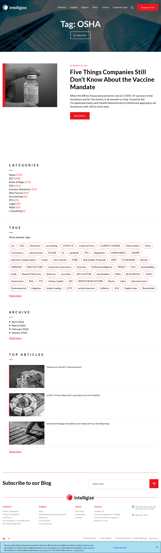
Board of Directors (31, 274)
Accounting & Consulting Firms (16, 520)
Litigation (36, 288)
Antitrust (51, 274)
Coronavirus (17, 252)
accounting (51, 245)
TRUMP (135, 252)
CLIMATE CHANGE (110, 245)
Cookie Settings (139, 538)
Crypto (44, 259)
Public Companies (11, 511)
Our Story (79, 511)
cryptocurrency (87, 245)
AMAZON (16, 266)
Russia (111, 281)
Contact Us (99, 511)
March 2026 (19, 325)
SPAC (114, 259)
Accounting (15, 196)
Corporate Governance (59, 266)
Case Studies (44, 520)
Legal (12, 203)
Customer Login (120, 7)
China (148, 245)
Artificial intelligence (101, 266)
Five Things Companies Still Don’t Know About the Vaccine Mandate (112, 79)
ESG (11, 185)
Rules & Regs (16, 182)
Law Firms (7, 517)
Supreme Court (139, 281)
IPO (11, 200)
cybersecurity (36, 252)
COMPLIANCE (118, 252)
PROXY (121, 266)
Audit (14, 274)
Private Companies (11, 514)
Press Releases (45, 523)
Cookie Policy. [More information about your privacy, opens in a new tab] (78, 550)
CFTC (70, 288)
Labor (123, 281)
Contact (105, 7)
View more (15, 295)
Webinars (43, 517)
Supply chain (131, 288)
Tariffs (148, 274)
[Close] (157, 547)
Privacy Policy (89, 538)
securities (66, 274)
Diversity (81, 266)
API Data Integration (12, 523)
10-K (116, 288)
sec (13, 245)
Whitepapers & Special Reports (52, 514)
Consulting (15, 210)
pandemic (74, 252)
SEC (11, 178)
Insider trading (53, 288)
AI (63, 252)
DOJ (133, 266)
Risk (31, 281)
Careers (78, 517)
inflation (104, 288)
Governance (17, 281)
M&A (12, 207)
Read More (80, 115)
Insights (73, 7)
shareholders (103, 274)
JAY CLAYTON (83, 274)
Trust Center (105, 538)
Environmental (18, 288)
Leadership (80, 514)
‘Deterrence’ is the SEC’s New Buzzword (64, 367)
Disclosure (35, 245)
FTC (41, 281)
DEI (71, 281)
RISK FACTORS (35, 266)
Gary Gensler (60, 259)
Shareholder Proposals (94, 259)
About (95, 7)
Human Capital (55, 281)
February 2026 (20, 329)
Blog (41, 511)
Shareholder (148, 288)
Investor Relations (19, 189)
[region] (80, 547)
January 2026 (19, 332)
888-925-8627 (141, 515)
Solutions (62, 7)
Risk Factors (16, 192)
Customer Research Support (106, 517)
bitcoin (144, 259)
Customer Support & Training (107, 514)
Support (84, 7)
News (12, 174)
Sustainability (147, 266)
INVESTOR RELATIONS (90, 281)
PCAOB (52, 252)
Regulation (99, 252)
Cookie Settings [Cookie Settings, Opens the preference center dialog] (120, 547)
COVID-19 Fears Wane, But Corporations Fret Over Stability (73, 395)
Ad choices (153, 538)
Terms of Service (123, 538)
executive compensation (23, 259)
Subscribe (81, 35)
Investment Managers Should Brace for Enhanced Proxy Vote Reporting (77, 423)
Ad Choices (44, 550)
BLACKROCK (133, 274)
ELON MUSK (128, 259)
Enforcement (132, 245)
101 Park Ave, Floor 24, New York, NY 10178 (145, 507)
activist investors (86, 288)
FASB (75, 259)
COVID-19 (68, 245)
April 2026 (18, 321)
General (98, 506)
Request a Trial (147, 7)
